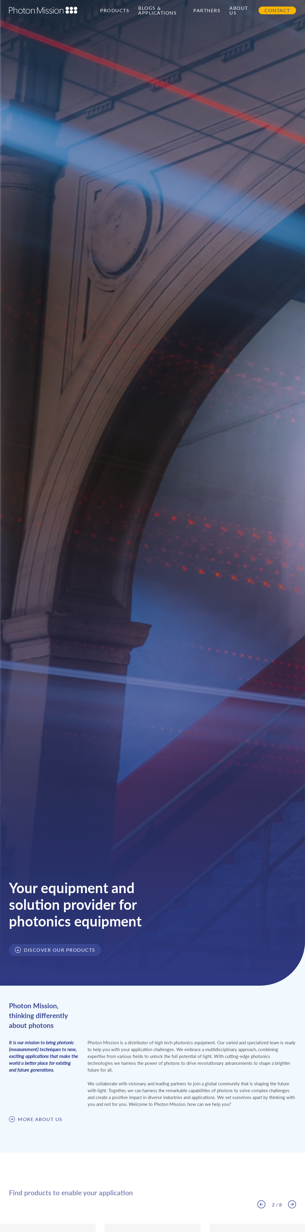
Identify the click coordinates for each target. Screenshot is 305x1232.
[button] (261, 1204)
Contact (277, 10)
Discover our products (59, 949)
